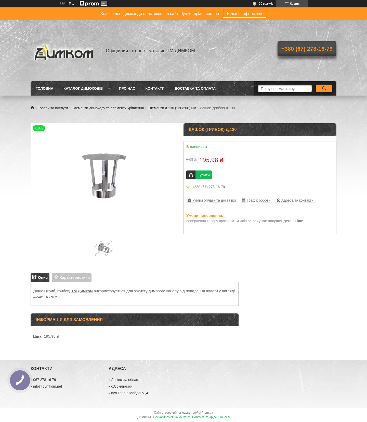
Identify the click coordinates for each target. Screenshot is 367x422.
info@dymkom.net (47, 386)
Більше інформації (244, 13)
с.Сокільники (121, 386)
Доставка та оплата (195, 88)
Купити (204, 175)
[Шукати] (324, 88)
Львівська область (126, 380)
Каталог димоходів (83, 88)
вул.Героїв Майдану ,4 (129, 393)
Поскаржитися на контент (171, 417)
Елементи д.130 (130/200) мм (172, 108)
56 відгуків (266, 3)
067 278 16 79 (44, 380)
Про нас (127, 88)
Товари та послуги (53, 108)
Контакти (155, 88)
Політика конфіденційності (211, 417)
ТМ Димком (82, 291)
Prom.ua (207, 412)
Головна (44, 88)
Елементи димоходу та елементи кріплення (108, 108)
